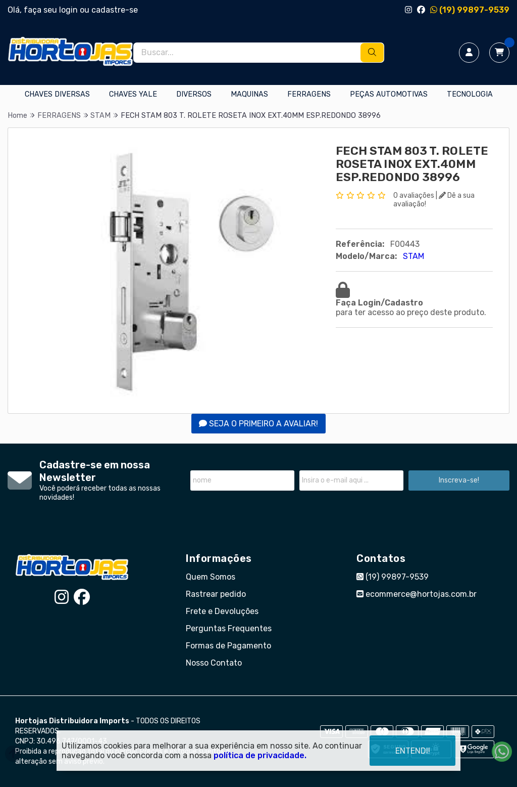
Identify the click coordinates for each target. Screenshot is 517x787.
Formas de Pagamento (228, 645)
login (69, 10)
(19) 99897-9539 (469, 10)
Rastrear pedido (216, 594)
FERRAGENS (309, 94)
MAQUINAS (249, 94)
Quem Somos (210, 577)
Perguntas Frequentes (229, 628)
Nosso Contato (214, 663)
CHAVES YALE (133, 94)
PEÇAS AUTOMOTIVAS (389, 94)
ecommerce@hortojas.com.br (416, 594)
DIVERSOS (194, 94)
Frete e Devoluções (222, 611)
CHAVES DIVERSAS (57, 94)
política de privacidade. (260, 755)
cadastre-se (114, 10)
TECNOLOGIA (470, 94)
